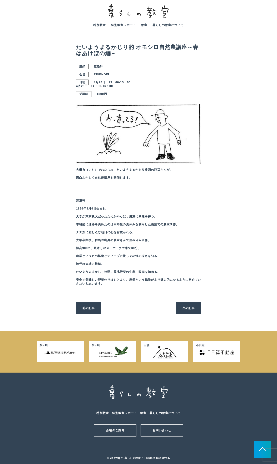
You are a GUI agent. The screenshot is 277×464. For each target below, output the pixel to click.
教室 (144, 25)
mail (254, 14)
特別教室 (99, 25)
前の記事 (88, 308)
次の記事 (188, 308)
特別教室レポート (123, 25)
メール (131, 447)
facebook (266, 14)
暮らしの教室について (168, 25)
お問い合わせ (161, 430)
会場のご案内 (115, 430)
